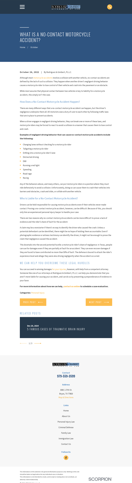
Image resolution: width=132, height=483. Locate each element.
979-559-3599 (66, 376)
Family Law (66, 433)
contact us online (71, 286)
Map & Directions (66, 397)
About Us (66, 416)
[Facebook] (66, 458)
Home (66, 410)
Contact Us (66, 444)
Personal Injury (37, 292)
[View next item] (37, 343)
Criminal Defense (66, 427)
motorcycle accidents (42, 77)
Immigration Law (66, 438)
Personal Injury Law (66, 421)
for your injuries (59, 269)
